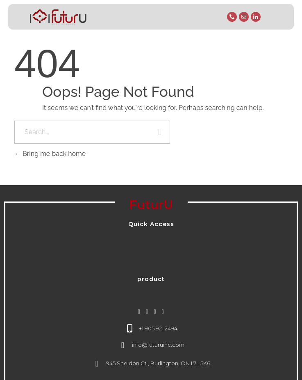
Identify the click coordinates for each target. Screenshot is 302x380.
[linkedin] (155, 311)
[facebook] (147, 311)
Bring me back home (50, 154)
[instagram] (139, 311)
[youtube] (163, 311)
